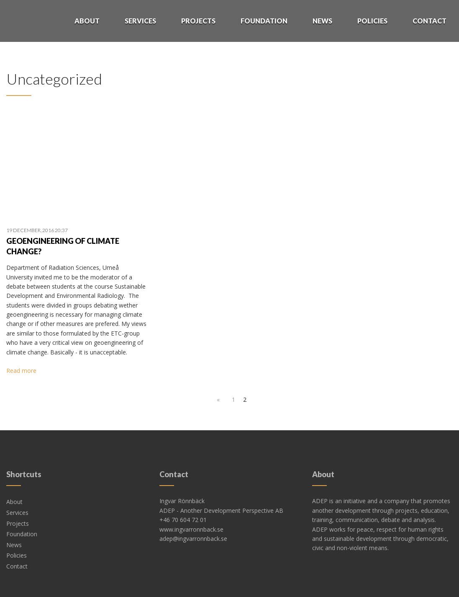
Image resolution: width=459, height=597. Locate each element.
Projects (198, 21)
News (322, 21)
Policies (372, 21)
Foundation (264, 21)
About (87, 21)
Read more (21, 371)
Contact (429, 21)
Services (140, 21)
